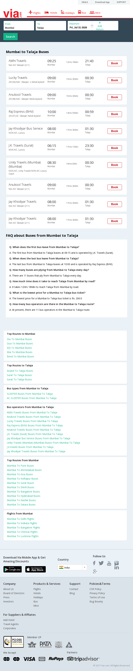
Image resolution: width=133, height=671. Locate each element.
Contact (73, 589)
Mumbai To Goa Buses (20, 474)
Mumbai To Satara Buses (21, 504)
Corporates (9, 628)
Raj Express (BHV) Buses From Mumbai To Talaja (35, 425)
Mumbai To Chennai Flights (22, 531)
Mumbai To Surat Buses (20, 483)
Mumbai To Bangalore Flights (23, 527)
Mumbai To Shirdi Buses (20, 487)
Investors (8, 601)
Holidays (38, 597)
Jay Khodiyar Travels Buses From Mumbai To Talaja (36, 451)
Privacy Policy (97, 593)
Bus (35, 601)
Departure (74, 23)
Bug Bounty (96, 601)
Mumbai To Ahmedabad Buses (24, 470)
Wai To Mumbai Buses (19, 352)
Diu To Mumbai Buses (19, 339)
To (38, 23)
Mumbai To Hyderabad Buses (23, 496)
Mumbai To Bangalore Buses (23, 491)
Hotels (37, 593)
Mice (36, 605)
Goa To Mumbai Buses (20, 343)
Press (6, 597)
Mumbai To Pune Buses (20, 465)
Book (114, 63)
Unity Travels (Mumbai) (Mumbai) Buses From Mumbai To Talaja (43, 442)
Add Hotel (8, 620)
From (7, 23)
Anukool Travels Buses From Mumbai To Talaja (34, 416)
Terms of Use (97, 597)
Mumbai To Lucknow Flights (23, 536)
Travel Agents (11, 624)
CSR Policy (95, 589)
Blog (72, 593)
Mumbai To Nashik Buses (21, 500)
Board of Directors (13, 593)
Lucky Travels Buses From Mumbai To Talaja (32, 421)
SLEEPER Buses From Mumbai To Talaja (30, 393)
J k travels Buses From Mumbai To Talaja (30, 447)
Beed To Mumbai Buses (20, 356)
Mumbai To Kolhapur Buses (22, 478)
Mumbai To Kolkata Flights (22, 523)
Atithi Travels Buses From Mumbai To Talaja (32, 412)
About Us (8, 589)
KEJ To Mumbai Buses (19, 347)
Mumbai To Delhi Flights (20, 518)
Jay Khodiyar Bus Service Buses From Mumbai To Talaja (38, 438)
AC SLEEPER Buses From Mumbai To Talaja (31, 398)
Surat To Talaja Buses (19, 375)
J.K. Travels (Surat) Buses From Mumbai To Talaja (35, 434)
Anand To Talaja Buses (20, 370)
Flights (37, 589)
